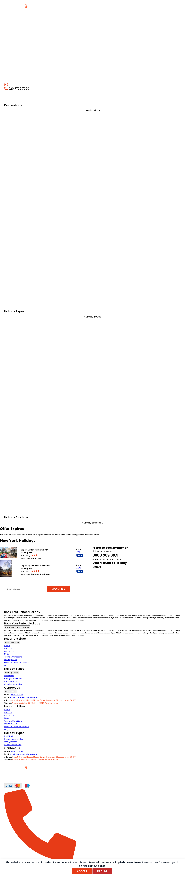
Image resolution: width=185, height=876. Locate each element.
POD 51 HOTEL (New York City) (34, 547)
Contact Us (9, 651)
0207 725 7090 (17, 694)
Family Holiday (10, 681)
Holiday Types (11, 672)
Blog (6, 665)
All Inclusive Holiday (13, 684)
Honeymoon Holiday (13, 678)
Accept (82, 871)
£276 (78, 568)
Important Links (12, 642)
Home (7, 645)
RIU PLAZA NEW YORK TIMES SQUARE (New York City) (44, 563)
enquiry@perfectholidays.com (23, 697)
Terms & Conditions (13, 657)
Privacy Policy (10, 659)
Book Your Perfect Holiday (17, 627)
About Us (8, 648)
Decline (102, 871)
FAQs (6, 654)
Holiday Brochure (92, 522)
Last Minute (9, 675)
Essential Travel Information (16, 662)
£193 (78, 552)
